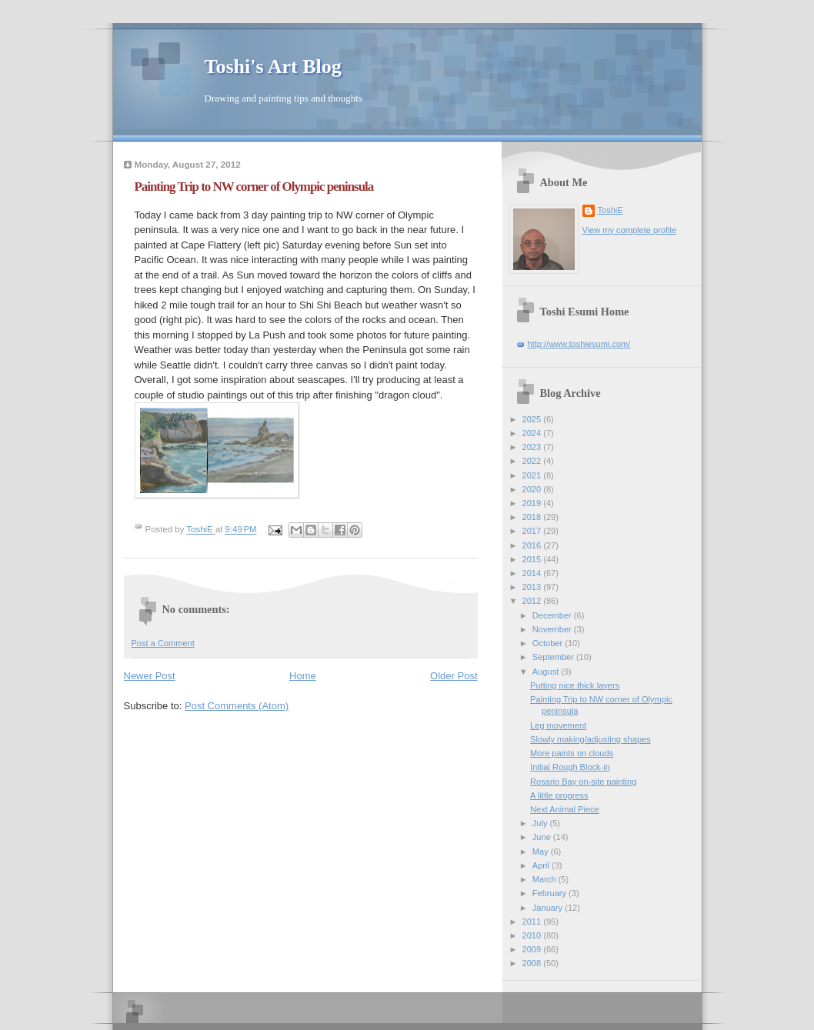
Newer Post (149, 676)
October (548, 643)
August (546, 671)
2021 (533, 475)
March (545, 879)
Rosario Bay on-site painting (583, 781)
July (541, 823)
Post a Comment (163, 643)
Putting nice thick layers (574, 685)
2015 (533, 559)
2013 (533, 587)
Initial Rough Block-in (570, 767)
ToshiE (610, 210)
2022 (533, 460)
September (554, 657)
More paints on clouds (571, 753)
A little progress (559, 795)
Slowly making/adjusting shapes (590, 739)
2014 (533, 573)
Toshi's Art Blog (273, 66)
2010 (533, 935)
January (548, 907)
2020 (533, 489)
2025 (533, 419)
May (541, 851)
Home (302, 676)
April (542, 865)
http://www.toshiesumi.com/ (579, 343)
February (550, 893)
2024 (533, 433)
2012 (533, 600)
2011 (533, 921)
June (542, 837)
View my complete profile (629, 230)
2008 (533, 963)
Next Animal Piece (564, 809)
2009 (533, 949)
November (553, 629)
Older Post (453, 676)
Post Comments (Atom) (237, 706)
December (553, 615)
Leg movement (558, 725)
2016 (533, 545)
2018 (533, 517)
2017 (533, 530)
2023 (533, 447)
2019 (533, 503)
